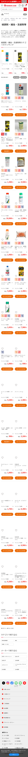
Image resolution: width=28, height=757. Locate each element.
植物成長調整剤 (5, 640)
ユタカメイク (5, 665)
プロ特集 (6, 747)
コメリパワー (19, 743)
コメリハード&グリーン (8, 744)
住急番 (17, 738)
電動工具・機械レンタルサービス (21, 748)
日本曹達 (4, 669)
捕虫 (16, 640)
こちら (13, 751)
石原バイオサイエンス (6, 656)
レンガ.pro (6, 738)
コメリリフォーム (20, 735)
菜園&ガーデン (7, 741)
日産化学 (4, 660)
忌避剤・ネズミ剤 (5, 644)
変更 (25, 14)
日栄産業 (17, 660)
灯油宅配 (18, 741)
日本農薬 (17, 669)
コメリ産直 (6, 735)
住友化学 (17, 656)
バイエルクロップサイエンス (20, 665)
